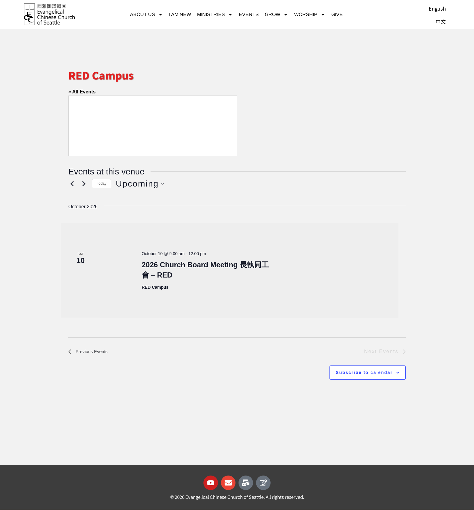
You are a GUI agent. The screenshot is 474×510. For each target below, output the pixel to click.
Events (249, 14)
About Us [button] (146, 14)
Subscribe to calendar (364, 372)
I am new (180, 14)
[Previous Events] (72, 183)
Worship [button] (309, 14)
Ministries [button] (215, 14)
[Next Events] (83, 183)
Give (337, 14)
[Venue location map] (152, 125)
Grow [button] (276, 14)
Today (101, 183)
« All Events (82, 91)
